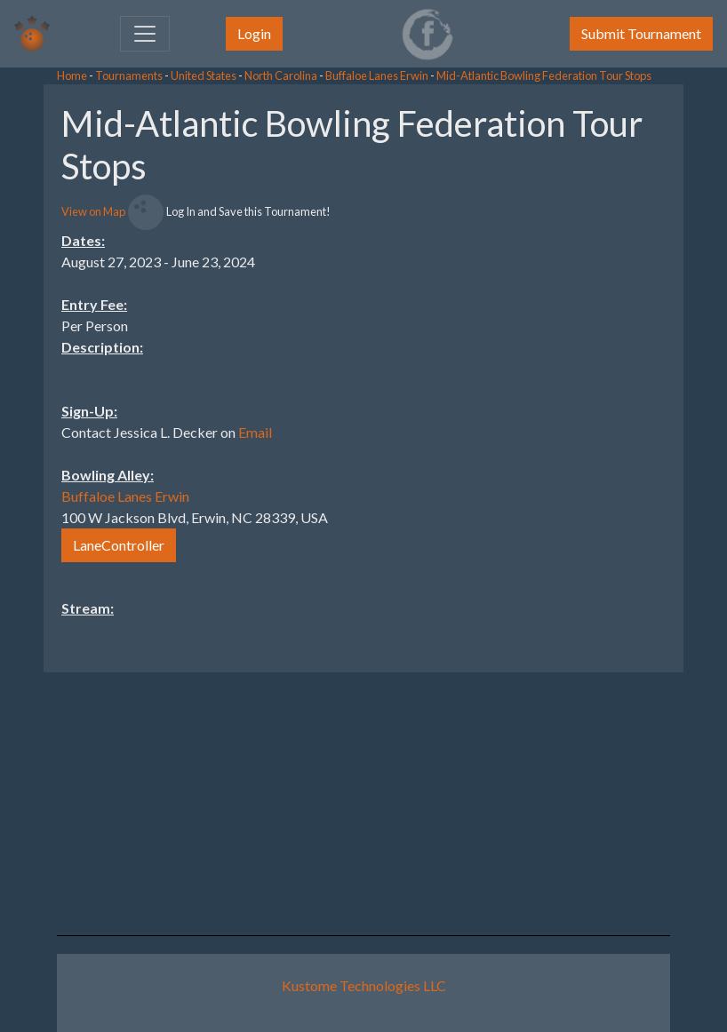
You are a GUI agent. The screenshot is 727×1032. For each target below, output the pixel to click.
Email (255, 432)
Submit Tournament (641, 33)
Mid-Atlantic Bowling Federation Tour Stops (543, 75)
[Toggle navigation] (145, 34)
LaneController (118, 544)
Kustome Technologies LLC (364, 985)
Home (72, 75)
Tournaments (129, 75)
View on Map (93, 211)
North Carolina (280, 75)
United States (203, 75)
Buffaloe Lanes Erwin (376, 75)
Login (254, 33)
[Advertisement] (584, 350)
